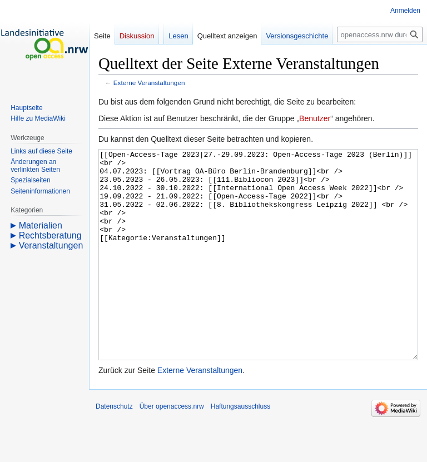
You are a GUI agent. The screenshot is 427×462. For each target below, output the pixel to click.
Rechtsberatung (50, 235)
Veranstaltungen (51, 245)
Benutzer (314, 118)
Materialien (40, 225)
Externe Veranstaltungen (149, 82)
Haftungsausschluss (240, 448)
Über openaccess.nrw (172, 448)
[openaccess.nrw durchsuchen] (380, 34)
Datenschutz (114, 448)
